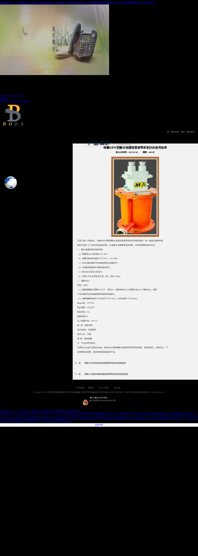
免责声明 (99, 425)
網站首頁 (4, 96)
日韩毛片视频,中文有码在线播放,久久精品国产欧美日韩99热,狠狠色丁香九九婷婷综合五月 (76, 419)
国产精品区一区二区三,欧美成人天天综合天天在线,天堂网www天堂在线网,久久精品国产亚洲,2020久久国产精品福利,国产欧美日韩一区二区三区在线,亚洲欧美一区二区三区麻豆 (77, 3)
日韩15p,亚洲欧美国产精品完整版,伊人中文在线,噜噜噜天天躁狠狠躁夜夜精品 (38, 422)
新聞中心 (21, 96)
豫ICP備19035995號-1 (99, 398)
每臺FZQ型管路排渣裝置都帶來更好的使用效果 (105, 363)
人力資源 (12, 101)
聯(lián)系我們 (23, 101)
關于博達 (12, 96)
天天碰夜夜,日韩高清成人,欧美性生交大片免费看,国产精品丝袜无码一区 (60, 416)
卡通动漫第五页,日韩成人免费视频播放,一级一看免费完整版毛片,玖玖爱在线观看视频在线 (132, 416)
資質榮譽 (4, 101)
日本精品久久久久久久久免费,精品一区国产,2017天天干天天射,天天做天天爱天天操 (36, 413)
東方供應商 (104, 388)
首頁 (183, 132)
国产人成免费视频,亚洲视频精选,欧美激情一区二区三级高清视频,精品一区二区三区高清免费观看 (115, 413)
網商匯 (91, 388)
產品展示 (4, 99)
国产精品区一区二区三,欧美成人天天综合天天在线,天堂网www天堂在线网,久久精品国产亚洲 (40, 410)
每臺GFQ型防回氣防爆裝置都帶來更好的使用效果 (106, 374)
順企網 (117, 388)
